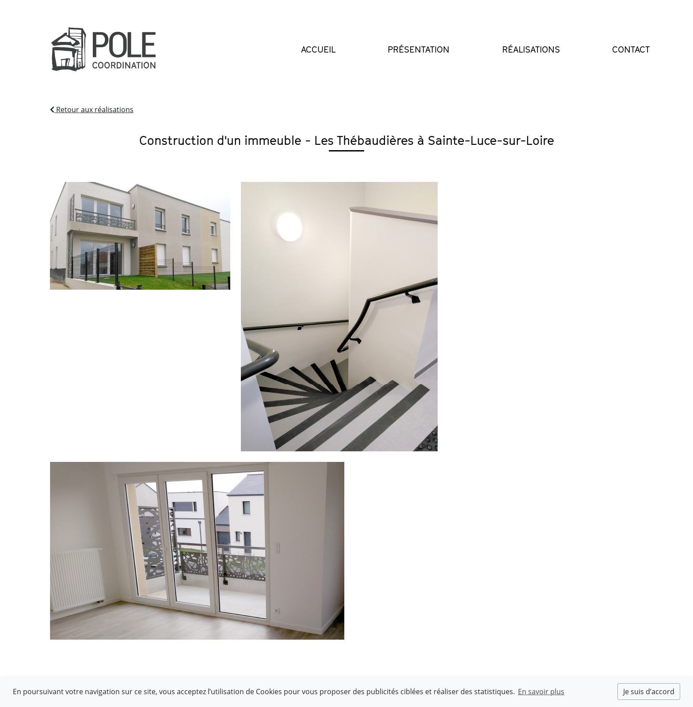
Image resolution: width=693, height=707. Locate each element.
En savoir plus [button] (541, 691)
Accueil (318, 49)
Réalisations (531, 49)
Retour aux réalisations (91, 109)
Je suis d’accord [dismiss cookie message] (648, 691)
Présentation (418, 49)
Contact (631, 49)
